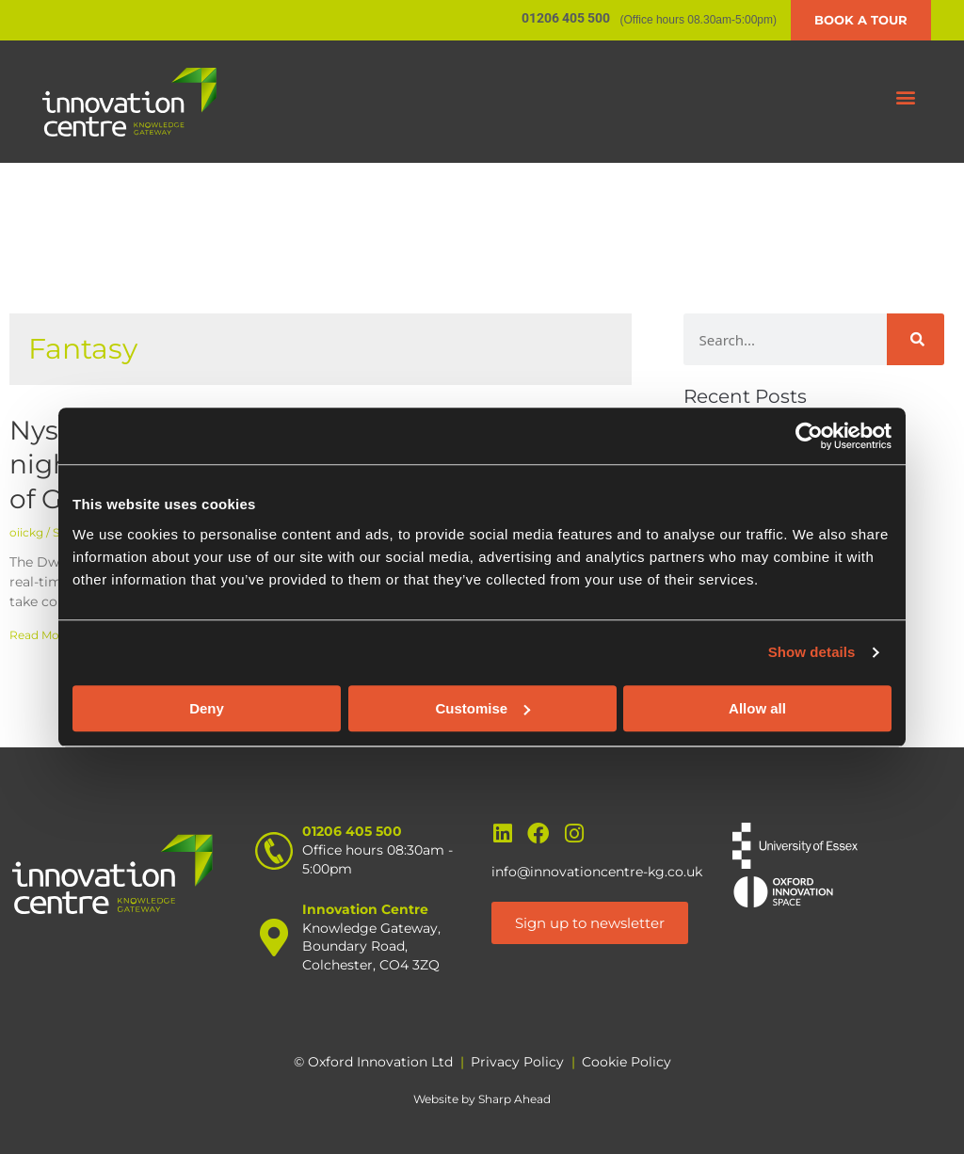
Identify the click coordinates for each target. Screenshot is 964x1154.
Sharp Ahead (514, 1099)
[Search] (915, 339)
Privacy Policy (517, 1061)
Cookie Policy (626, 1061)
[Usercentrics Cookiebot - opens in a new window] (809, 436)
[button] (906, 97)
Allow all (757, 708)
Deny (206, 708)
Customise (482, 708)
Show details (812, 652)
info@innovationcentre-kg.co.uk (596, 871)
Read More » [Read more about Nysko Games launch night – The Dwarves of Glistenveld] (44, 635)
